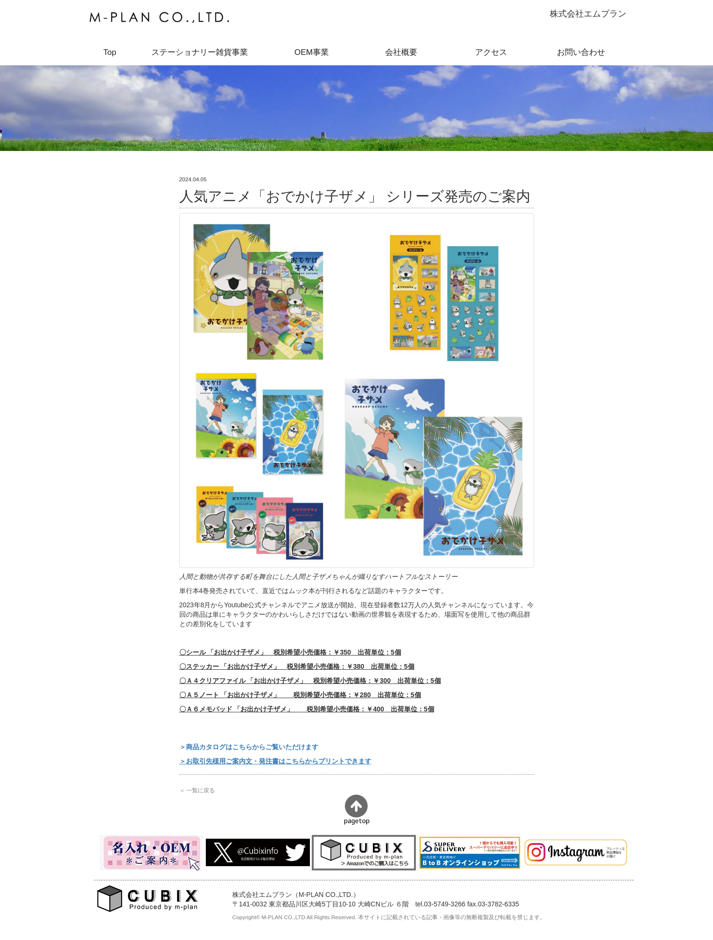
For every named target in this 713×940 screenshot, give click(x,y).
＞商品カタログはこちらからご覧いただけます (248, 747)
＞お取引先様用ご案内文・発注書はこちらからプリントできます (275, 761)
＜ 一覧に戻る (197, 790)
